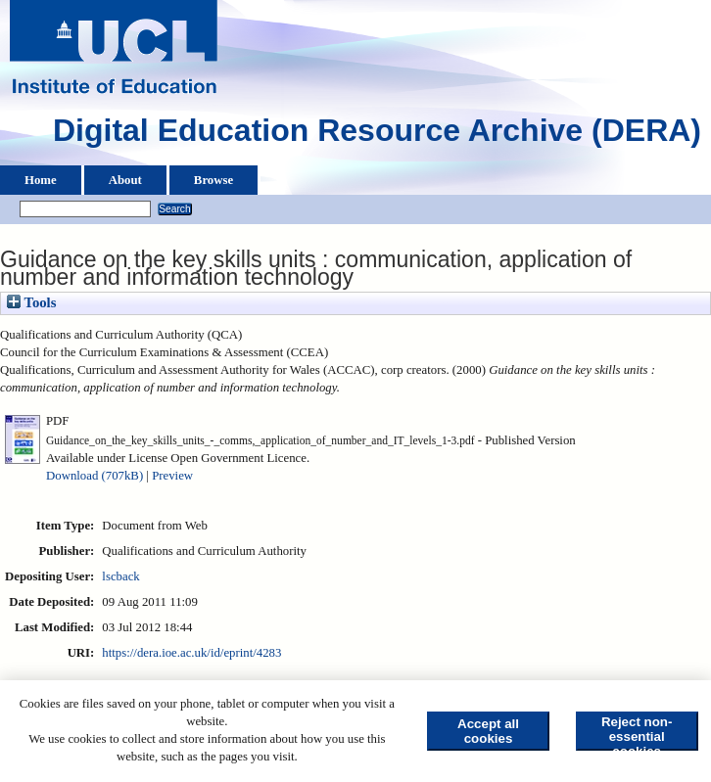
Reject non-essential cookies (637, 732)
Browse (213, 180)
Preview (172, 476)
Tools (31, 302)
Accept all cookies (488, 731)
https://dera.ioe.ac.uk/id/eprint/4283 (191, 653)
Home (40, 180)
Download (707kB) (94, 476)
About (125, 180)
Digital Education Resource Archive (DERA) (377, 135)
